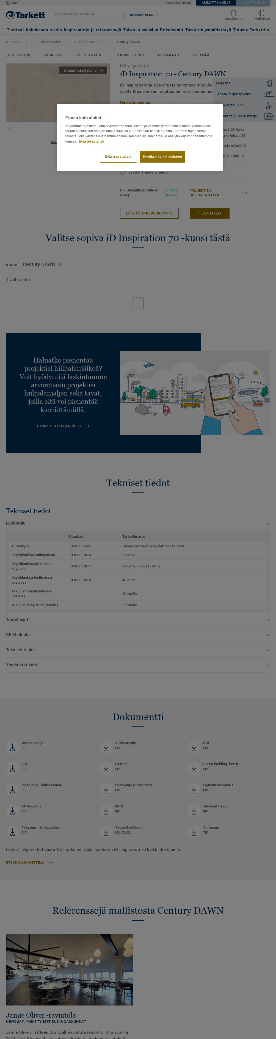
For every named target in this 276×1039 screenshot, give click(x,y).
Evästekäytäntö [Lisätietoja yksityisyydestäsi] (91, 141)
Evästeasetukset (118, 156)
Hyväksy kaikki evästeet (162, 156)
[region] (140, 137)
